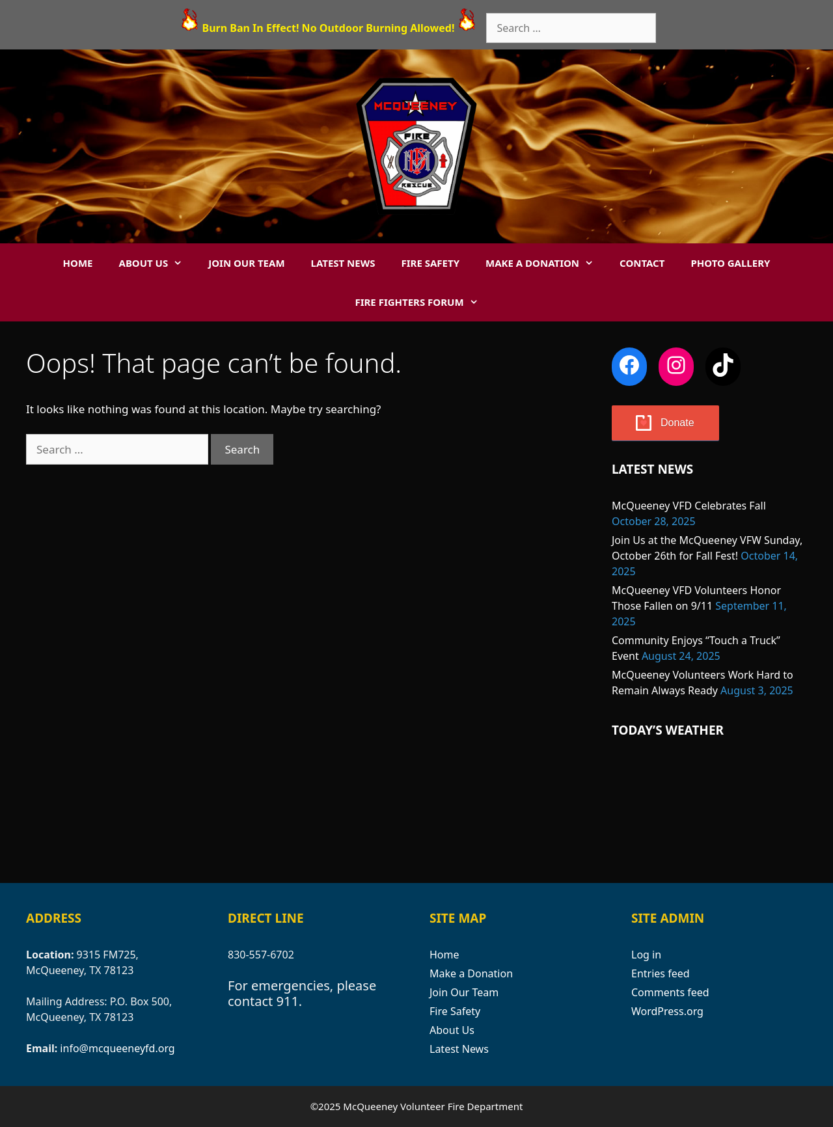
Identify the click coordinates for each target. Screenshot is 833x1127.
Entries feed (660, 973)
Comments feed (670, 992)
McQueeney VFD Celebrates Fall (689, 505)
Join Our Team (246, 262)
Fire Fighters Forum (423, 301)
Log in (646, 954)
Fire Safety (431, 262)
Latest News (343, 262)
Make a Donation (546, 262)
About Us (157, 262)
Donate (677, 422)
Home (78, 262)
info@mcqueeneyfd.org (117, 1048)
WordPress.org (667, 1011)
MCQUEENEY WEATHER (709, 808)
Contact (642, 262)
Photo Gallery (730, 262)
